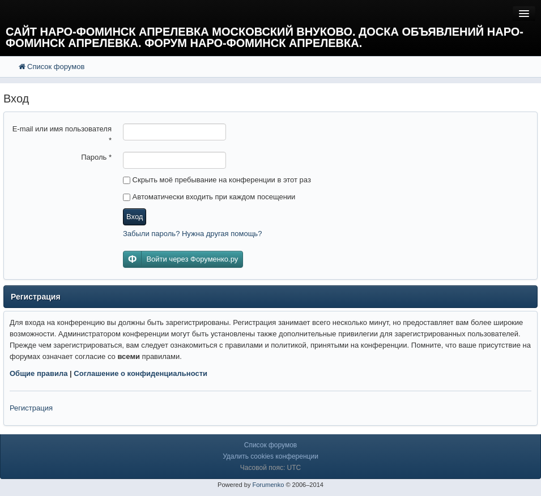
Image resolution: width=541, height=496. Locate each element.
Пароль (96, 157)
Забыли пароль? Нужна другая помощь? (192, 233)
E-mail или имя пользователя (62, 134)
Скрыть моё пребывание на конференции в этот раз (217, 180)
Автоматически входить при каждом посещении (209, 197)
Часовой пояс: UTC (270, 468)
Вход (134, 216)
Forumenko (268, 484)
